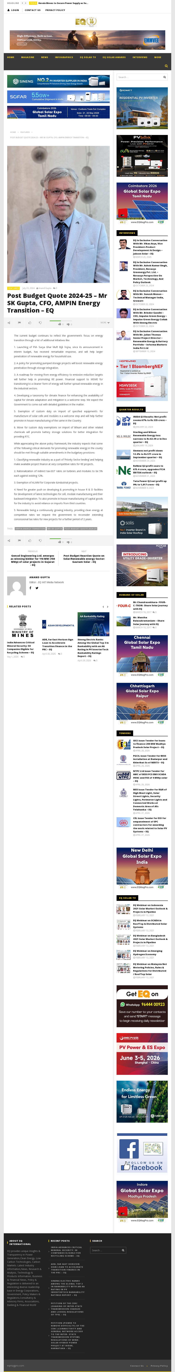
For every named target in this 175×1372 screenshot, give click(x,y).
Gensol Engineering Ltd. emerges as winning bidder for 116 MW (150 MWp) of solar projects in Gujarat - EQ (33, 559)
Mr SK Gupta (55, 528)
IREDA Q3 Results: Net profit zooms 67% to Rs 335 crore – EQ (150, 420)
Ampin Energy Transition (30, 528)
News (44, 57)
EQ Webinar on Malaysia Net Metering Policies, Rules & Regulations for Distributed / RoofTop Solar (150, 969)
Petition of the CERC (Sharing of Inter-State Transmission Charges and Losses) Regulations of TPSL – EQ (67, 1309)
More (157, 57)
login (15, 10)
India (33, 3)
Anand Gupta (44, 288)
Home (10, 57)
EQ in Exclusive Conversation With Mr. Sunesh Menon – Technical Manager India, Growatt (150, 295)
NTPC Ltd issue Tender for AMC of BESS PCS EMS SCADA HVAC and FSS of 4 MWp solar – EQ (150, 776)
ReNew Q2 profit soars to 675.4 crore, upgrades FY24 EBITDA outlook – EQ (149, 469)
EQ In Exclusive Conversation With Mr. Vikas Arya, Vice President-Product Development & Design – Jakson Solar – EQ (150, 247)
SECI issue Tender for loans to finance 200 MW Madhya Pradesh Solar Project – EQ (149, 744)
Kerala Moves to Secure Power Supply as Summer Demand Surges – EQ (64, 3)
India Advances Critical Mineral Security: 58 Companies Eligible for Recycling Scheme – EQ (21, 647)
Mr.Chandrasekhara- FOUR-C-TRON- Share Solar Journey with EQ (150, 605)
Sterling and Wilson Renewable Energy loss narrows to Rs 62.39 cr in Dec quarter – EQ (150, 437)
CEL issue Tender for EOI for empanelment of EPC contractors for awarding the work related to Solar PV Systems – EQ (150, 825)
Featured (13, 288)
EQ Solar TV (88, 57)
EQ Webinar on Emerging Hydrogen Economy (147, 952)
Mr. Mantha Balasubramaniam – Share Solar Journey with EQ (148, 621)
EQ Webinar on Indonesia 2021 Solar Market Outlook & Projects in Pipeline (150, 908)
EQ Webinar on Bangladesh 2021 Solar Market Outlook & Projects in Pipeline (150, 939)
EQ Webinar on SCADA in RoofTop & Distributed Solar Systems (150, 924)
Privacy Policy (55, 10)
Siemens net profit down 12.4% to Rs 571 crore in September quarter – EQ (148, 454)
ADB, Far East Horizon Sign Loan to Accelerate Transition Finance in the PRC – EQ (57, 644)
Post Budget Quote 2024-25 (81, 528)
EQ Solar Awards (114, 57)
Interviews (140, 57)
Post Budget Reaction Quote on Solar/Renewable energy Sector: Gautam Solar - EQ (84, 557)
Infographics (64, 57)
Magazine (27, 57)
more (105, 322)
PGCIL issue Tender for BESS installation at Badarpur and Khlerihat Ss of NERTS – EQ (150, 759)
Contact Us (33, 10)
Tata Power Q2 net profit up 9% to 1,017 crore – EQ (150, 483)
